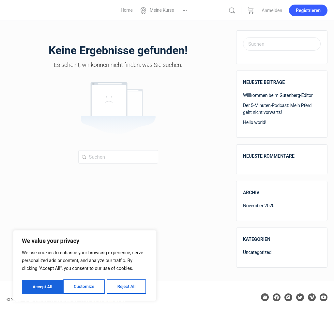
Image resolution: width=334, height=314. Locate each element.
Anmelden (272, 10)
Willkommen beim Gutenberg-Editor (278, 95)
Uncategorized (257, 252)
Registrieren (308, 10)
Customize (42, 287)
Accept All (127, 287)
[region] (85, 266)
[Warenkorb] (251, 10)
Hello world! (254, 122)
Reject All (85, 287)
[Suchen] (231, 10)
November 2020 (259, 205)
